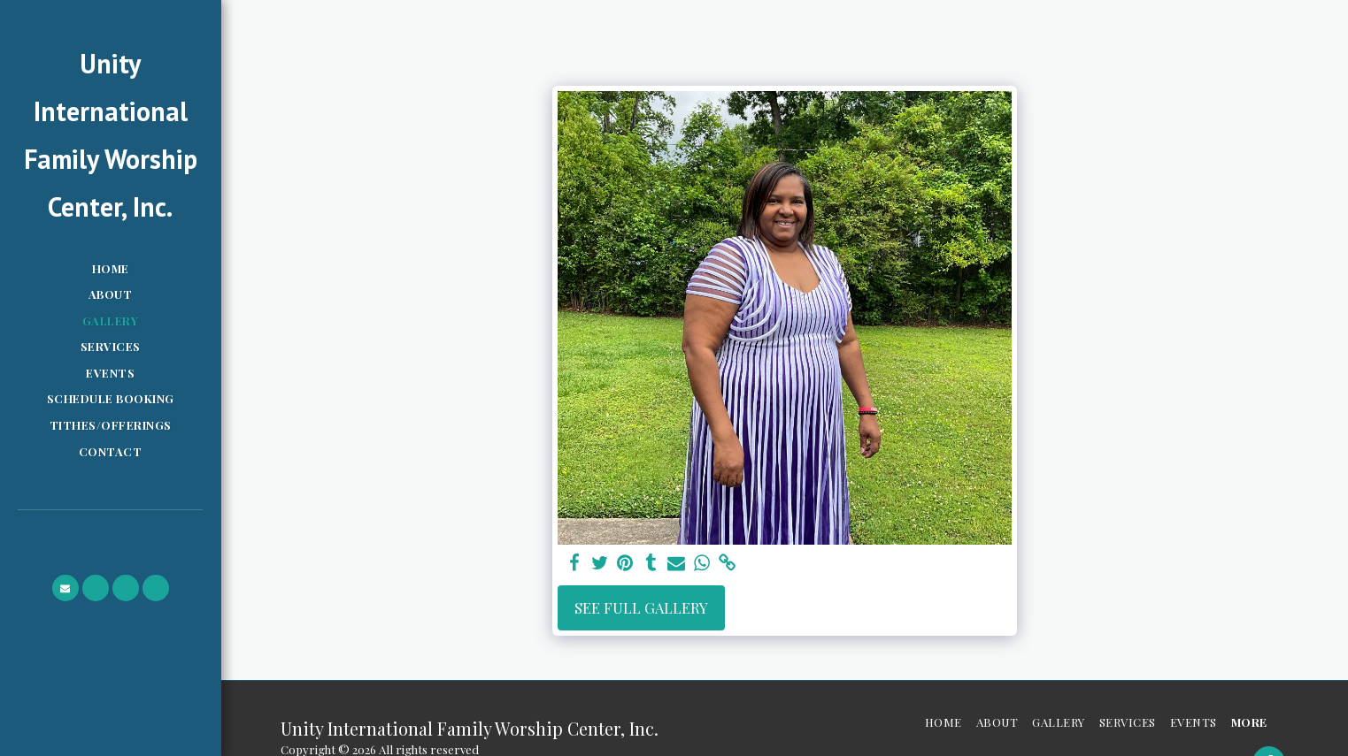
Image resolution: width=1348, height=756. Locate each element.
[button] (65, 588)
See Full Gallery (641, 607)
